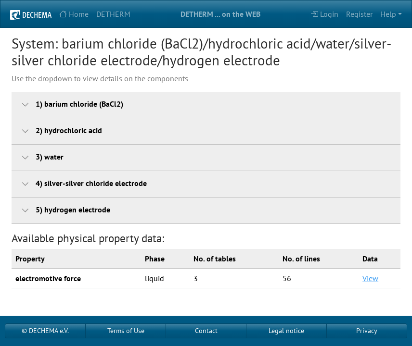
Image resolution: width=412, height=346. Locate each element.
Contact (206, 330)
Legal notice (286, 330)
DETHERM (113, 14)
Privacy (366, 330)
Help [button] (388, 14)
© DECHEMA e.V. (45, 330)
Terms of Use (125, 330)
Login (324, 14)
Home (74, 14)
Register (359, 14)
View (370, 278)
